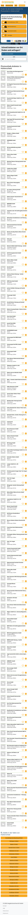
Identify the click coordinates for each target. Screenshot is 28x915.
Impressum (5, 913)
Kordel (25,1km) (14, 883)
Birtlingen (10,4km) (14, 841)
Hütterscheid (22, 5)
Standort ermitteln (9, 54)
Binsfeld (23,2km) (14, 870)
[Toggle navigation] (25, 2)
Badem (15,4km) (14, 844)
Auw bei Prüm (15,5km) (14, 847)
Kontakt (5, 906)
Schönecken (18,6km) (14, 854)
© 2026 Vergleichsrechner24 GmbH (13, 903)
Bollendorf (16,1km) (14, 850)
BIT (16, 5)
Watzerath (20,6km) (14, 863)
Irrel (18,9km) (14, 857)
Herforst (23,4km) (14, 873)
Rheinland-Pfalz (9, 5)
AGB (4, 908)
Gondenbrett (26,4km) (14, 889)
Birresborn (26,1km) (14, 886)
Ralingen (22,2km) (14, 866)
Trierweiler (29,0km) (14, 895)
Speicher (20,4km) (14, 860)
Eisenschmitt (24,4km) (14, 876)
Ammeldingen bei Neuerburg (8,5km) (14, 838)
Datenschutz (6, 910)
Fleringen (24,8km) (14, 879)
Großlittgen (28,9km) (14, 892)
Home (2, 5)
